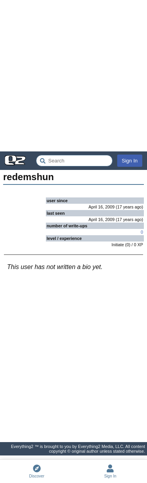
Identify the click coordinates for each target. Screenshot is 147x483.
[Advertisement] (73, 75)
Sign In (130, 161)
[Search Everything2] (74, 160)
